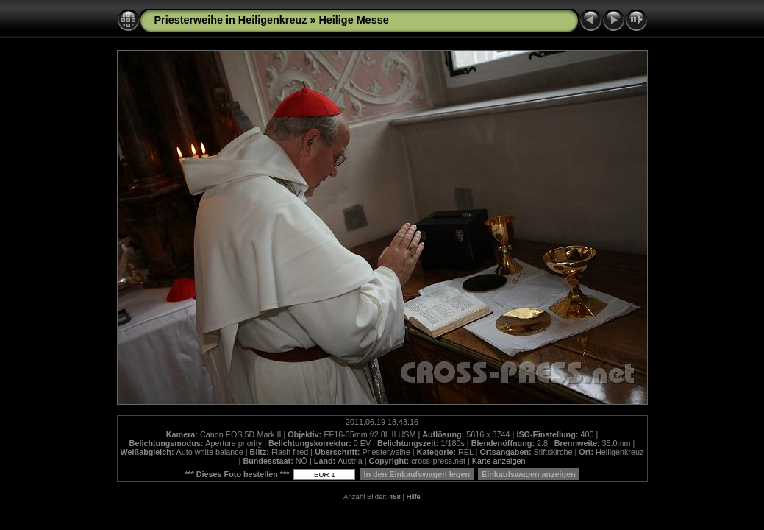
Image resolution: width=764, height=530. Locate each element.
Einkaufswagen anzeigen (528, 474)
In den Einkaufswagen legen (416, 474)
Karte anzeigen (499, 460)
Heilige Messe (353, 20)
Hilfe (414, 496)
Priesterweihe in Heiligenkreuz (230, 20)
